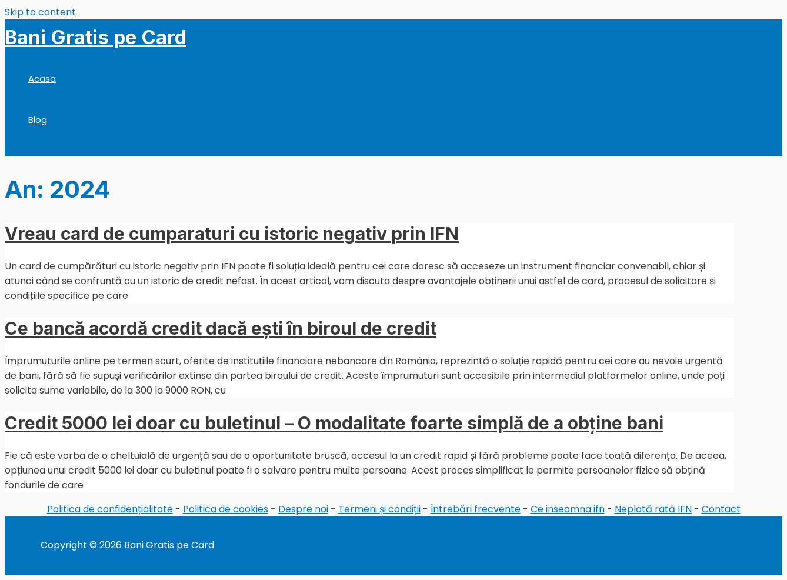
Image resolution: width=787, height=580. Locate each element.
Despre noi (303, 509)
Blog (37, 120)
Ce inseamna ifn (568, 509)
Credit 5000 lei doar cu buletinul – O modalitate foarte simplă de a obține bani (334, 423)
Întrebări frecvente (476, 509)
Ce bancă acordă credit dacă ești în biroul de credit (220, 328)
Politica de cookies (225, 509)
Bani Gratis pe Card (95, 37)
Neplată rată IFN (653, 509)
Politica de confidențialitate (110, 509)
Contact (721, 509)
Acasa (42, 78)
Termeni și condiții (379, 509)
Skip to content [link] (40, 12)
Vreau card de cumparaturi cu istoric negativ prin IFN (232, 233)
